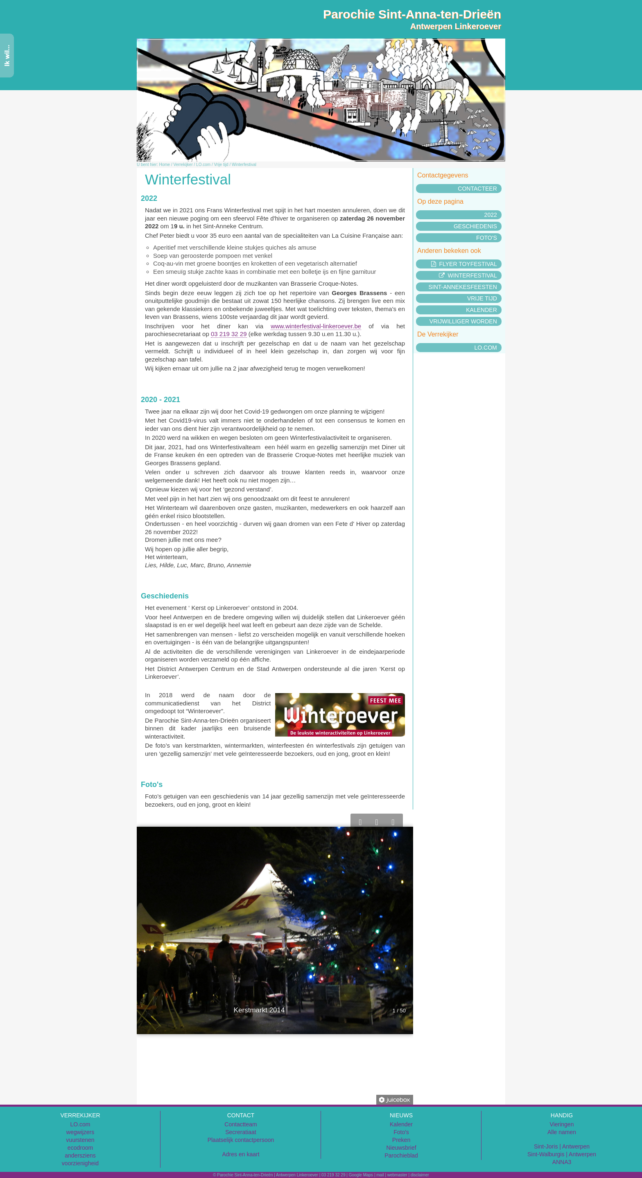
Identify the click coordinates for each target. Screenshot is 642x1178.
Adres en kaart (240, 1154)
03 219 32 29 (229, 333)
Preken (401, 1140)
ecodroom (80, 1147)
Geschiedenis (475, 226)
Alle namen (561, 1132)
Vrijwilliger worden (463, 321)
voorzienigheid (80, 1163)
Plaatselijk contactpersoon (241, 1140)
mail (380, 1175)
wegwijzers (80, 1132)
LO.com (203, 164)
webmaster (397, 1175)
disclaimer (420, 1175)
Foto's (486, 237)
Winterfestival (244, 164)
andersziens (80, 1155)
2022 (490, 214)
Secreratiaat (240, 1132)
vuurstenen (80, 1140)
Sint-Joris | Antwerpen (562, 1146)
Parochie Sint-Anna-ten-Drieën (412, 14)
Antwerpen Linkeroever (455, 26)
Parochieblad (401, 1155)
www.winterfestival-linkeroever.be (316, 326)
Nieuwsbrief (401, 1147)
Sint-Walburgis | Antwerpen (561, 1154)
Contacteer (477, 188)
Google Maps (361, 1175)
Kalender (481, 310)
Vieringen (562, 1124)
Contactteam (240, 1124)
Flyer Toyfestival (464, 264)
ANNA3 (562, 1162)
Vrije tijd (221, 164)
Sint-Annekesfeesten (462, 287)
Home (164, 164)
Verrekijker (183, 164)
